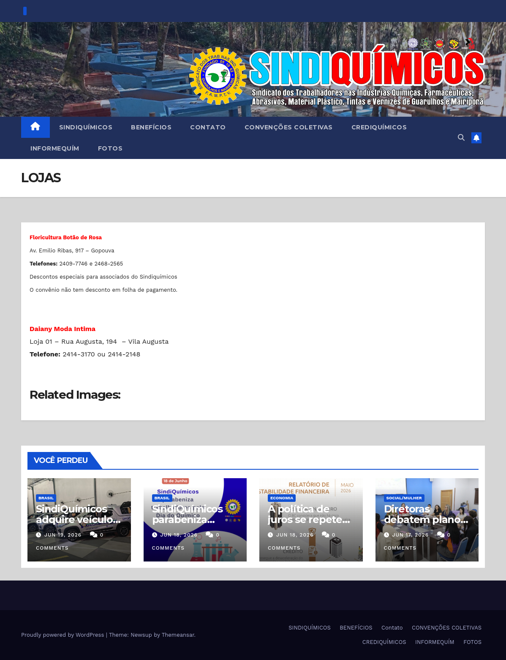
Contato (208, 127)
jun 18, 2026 (178, 535)
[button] (461, 138)
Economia (281, 498)
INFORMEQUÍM (54, 148)
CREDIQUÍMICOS (379, 127)
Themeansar (178, 635)
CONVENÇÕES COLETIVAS (289, 127)
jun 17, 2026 (410, 535)
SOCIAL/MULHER (404, 498)
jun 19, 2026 (63, 535)
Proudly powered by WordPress (63, 635)
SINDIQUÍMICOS (86, 127)
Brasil (46, 498)
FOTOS (110, 148)
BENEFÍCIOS (151, 127)
